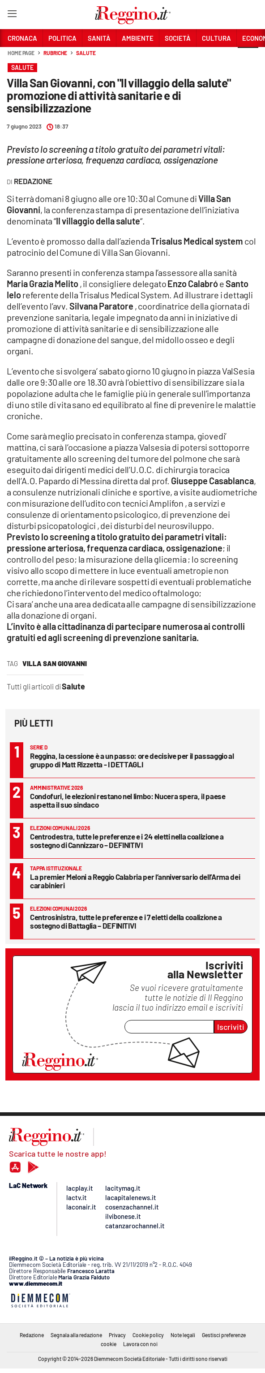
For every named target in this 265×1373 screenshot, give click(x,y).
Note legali (183, 1335)
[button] (248, 58)
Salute (85, 53)
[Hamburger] (12, 15)
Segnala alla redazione (76, 1335)
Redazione (32, 1335)
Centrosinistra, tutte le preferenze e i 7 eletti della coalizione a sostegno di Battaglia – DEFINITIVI (126, 921)
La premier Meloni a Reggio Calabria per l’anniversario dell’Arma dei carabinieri (135, 881)
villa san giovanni (54, 663)
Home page (21, 53)
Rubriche (55, 53)
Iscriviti (230, 1027)
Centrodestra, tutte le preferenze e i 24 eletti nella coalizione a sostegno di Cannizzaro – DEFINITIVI (127, 840)
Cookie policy (148, 1335)
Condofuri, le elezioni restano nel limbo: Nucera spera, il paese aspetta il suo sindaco (128, 800)
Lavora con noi (140, 1344)
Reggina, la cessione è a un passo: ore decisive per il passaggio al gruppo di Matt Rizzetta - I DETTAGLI (132, 760)
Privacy (117, 1335)
